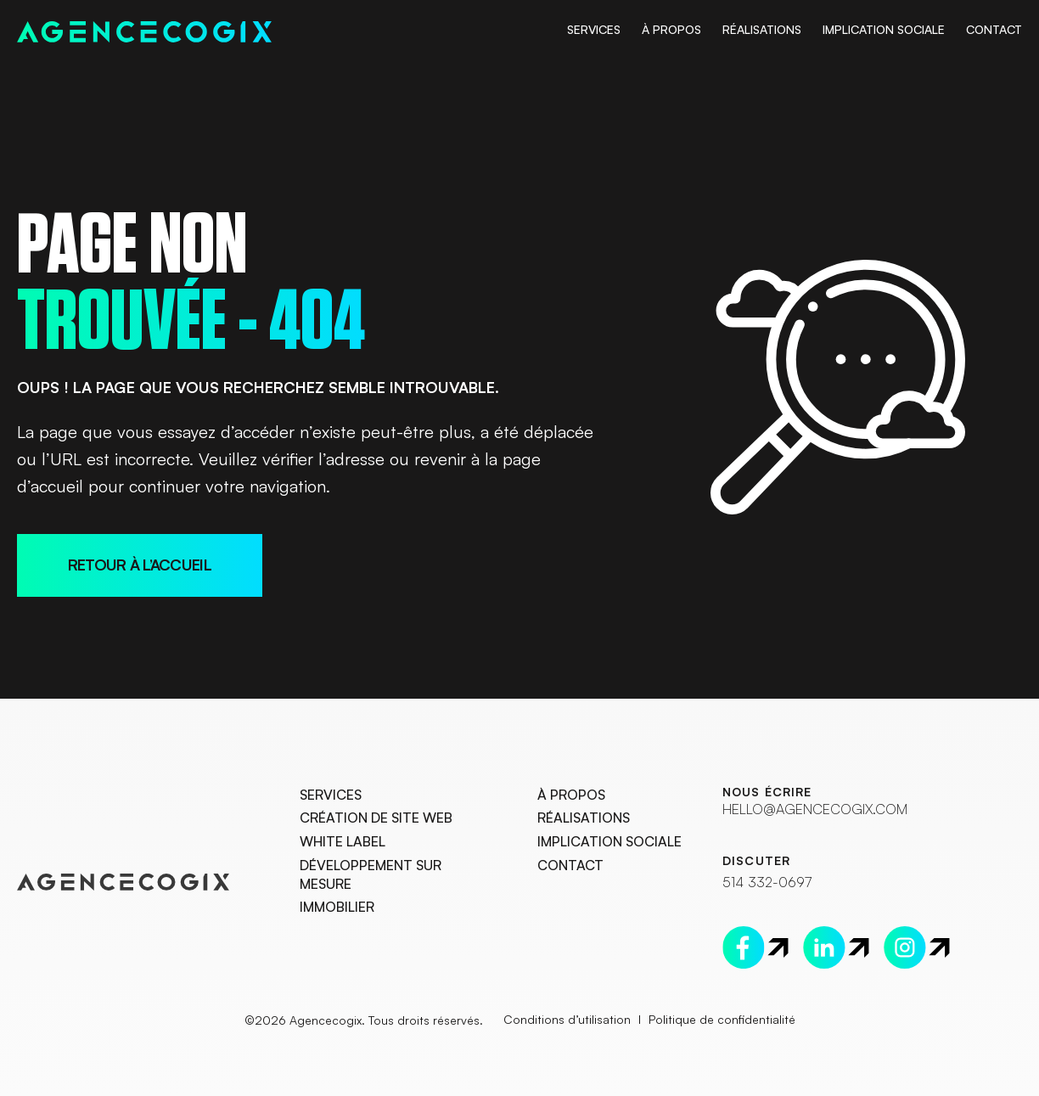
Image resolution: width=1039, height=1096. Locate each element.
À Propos (671, 29)
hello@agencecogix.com (813, 808)
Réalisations (761, 29)
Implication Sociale (884, 29)
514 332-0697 (766, 881)
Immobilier (337, 907)
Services (594, 29)
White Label (342, 841)
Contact (994, 29)
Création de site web (376, 818)
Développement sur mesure (370, 874)
